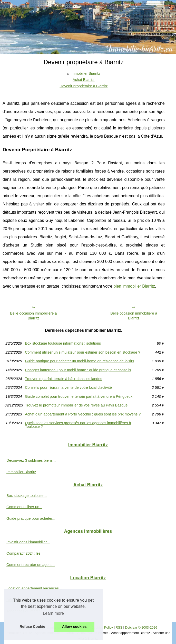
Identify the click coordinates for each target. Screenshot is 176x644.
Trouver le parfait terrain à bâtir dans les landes (63, 379)
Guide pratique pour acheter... (30, 518)
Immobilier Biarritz (85, 73)
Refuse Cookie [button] (32, 626)
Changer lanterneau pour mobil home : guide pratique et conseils (78, 370)
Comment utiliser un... (24, 507)
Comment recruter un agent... (30, 565)
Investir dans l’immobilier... (28, 542)
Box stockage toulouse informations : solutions (63, 343)
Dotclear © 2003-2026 (141, 627)
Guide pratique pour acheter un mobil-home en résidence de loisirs (79, 361)
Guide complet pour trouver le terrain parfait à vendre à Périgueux (78, 396)
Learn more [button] (53, 613)
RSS (119, 627)
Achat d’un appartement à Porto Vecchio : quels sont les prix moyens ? (83, 414)
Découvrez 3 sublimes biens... (31, 460)
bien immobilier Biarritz (134, 286)
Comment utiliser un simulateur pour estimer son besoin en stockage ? (82, 352)
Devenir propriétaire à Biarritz (83, 86)
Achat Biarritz (84, 80)
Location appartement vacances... (34, 588)
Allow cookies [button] (74, 626)
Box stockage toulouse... (26, 496)
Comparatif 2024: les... (25, 553)
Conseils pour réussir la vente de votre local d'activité (68, 387)
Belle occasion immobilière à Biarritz (33, 315)
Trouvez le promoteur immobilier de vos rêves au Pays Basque (76, 405)
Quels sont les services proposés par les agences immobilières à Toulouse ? (78, 425)
